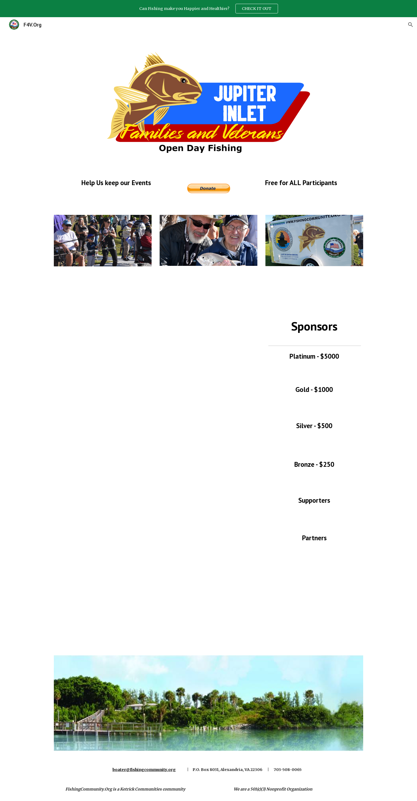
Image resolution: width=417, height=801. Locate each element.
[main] (116, 182)
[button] (410, 24)
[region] (208, 8)
